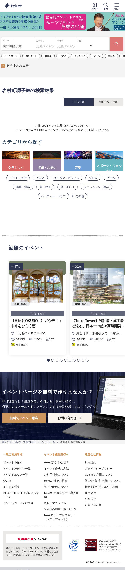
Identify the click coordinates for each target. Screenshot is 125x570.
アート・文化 (18, 177)
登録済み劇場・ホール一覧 (60, 509)
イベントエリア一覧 (15, 474)
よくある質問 (11, 486)
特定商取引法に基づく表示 (101, 486)
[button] (48, 360)
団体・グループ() (108, 102)
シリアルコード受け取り (18, 503)
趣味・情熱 (23, 186)
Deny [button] (91, 548)
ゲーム (96, 56)
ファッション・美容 (96, 186)
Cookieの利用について (99, 474)
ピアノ (63, 56)
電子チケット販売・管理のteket (19, 442)
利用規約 (90, 462)
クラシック (79, 56)
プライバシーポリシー (98, 468)
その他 (80, 196)
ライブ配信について (56, 486)
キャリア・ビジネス (66, 177)
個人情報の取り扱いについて (103, 480)
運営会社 (90, 492)
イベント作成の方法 (56, 468)
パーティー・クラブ (53, 196)
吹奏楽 (48, 56)
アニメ (40, 177)
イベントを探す (12, 462)
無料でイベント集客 (24, 418)
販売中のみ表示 (18, 66)
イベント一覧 (48, 442)
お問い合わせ (93, 505)
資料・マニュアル (55, 503)
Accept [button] (111, 548)
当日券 (111, 56)
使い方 (7, 480)
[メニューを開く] (116, 6)
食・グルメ (67, 186)
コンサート (31, 56)
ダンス (93, 177)
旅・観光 (45, 186)
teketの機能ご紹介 (55, 480)
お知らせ (90, 498)
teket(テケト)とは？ (56, 462)
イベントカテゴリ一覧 (17, 468)
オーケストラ (11, 56)
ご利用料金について (56, 474)
